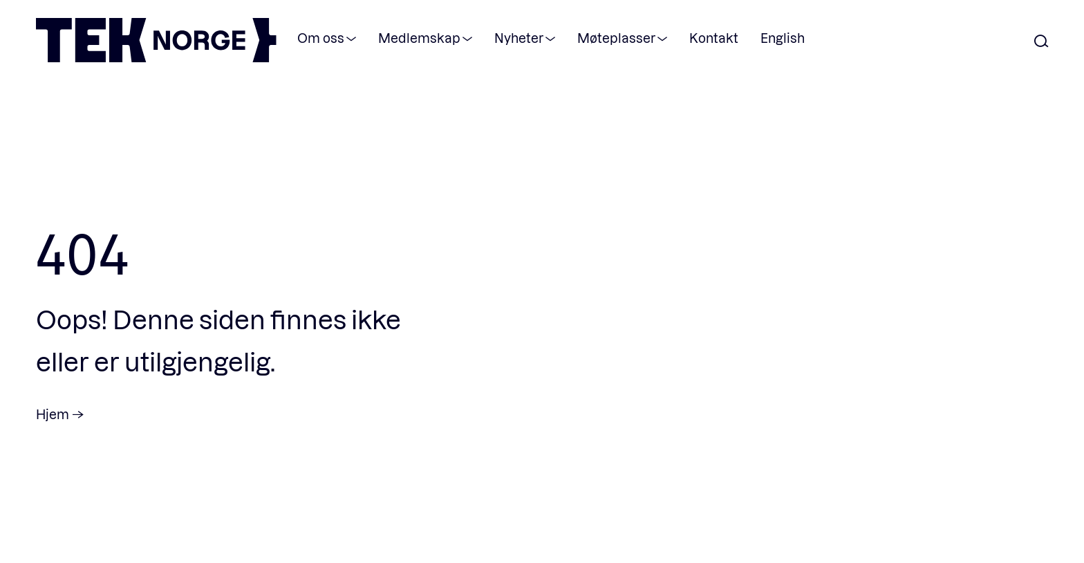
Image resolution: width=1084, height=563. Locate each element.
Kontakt (713, 37)
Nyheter (518, 37)
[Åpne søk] (1041, 42)
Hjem (52, 414)
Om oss (320, 37)
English (782, 37)
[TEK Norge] (156, 57)
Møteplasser (616, 37)
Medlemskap (419, 37)
